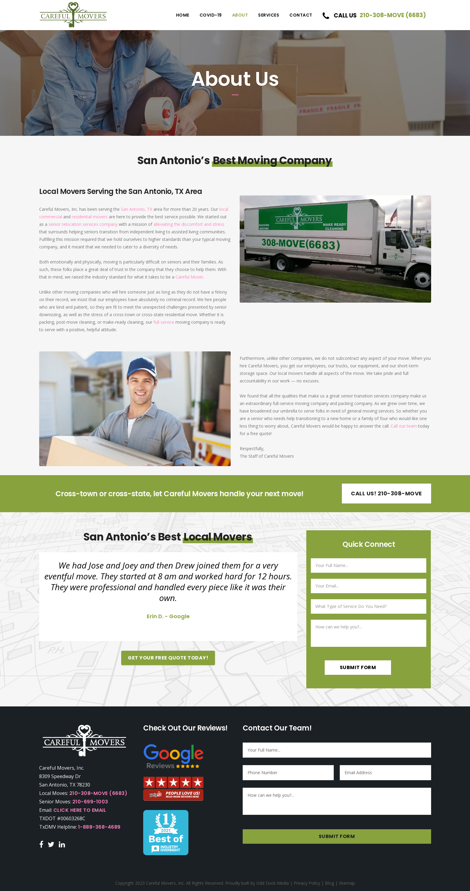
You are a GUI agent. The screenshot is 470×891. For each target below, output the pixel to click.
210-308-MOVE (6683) (98, 793)
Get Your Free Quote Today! (168, 657)
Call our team (404, 426)
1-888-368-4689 (99, 827)
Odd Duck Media (272, 883)
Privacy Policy (307, 883)
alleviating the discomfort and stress (188, 224)
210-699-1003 (90, 801)
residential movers (90, 217)
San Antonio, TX (136, 209)
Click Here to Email (79, 810)
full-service (163, 322)
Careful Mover (189, 277)
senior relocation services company (83, 224)
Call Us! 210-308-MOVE (386, 493)
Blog (329, 883)
